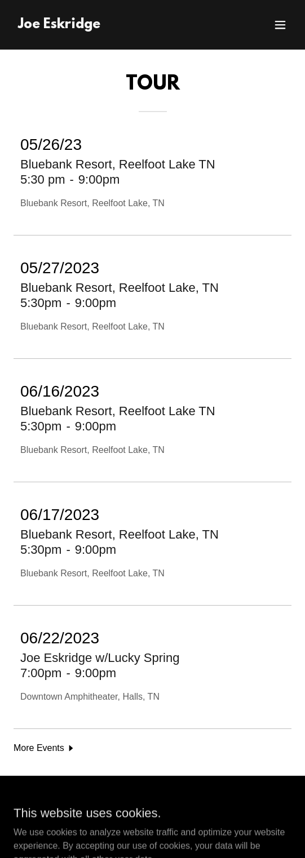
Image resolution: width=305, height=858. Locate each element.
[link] (59, 25)
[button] (280, 25)
